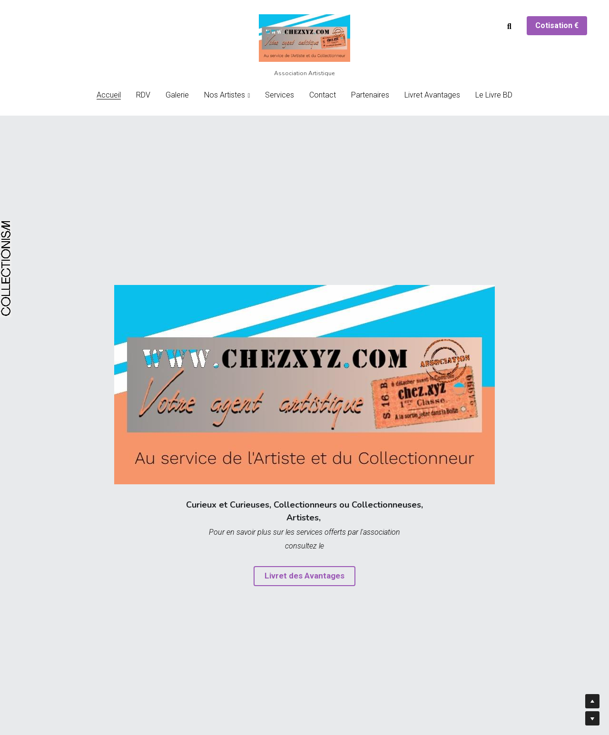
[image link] (304, 37)
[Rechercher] (509, 26)
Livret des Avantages (305, 575)
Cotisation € (557, 25)
